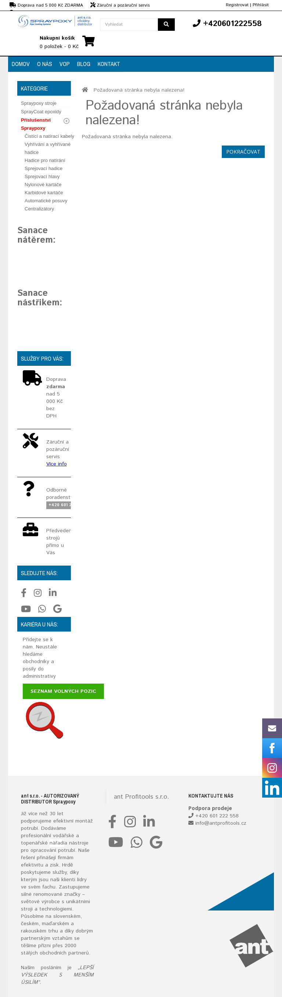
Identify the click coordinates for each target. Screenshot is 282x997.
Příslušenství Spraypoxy (36, 124)
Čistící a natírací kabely (49, 136)
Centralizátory (39, 208)
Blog (83, 64)
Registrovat (237, 5)
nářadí (57, 843)
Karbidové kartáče (44, 192)
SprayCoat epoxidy (41, 111)
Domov (21, 64)
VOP (64, 64)
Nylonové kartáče (43, 184)
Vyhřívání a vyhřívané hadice (47, 148)
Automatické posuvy (46, 200)
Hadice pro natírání (45, 160)
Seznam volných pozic (63, 691)
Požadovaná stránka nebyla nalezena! (139, 90)
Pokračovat (243, 151)
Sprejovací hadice (43, 168)
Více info (56, 464)
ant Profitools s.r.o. (141, 797)
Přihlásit (261, 5)
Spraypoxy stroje (39, 103)
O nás (44, 64)
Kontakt (109, 64)
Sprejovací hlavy (42, 176)
